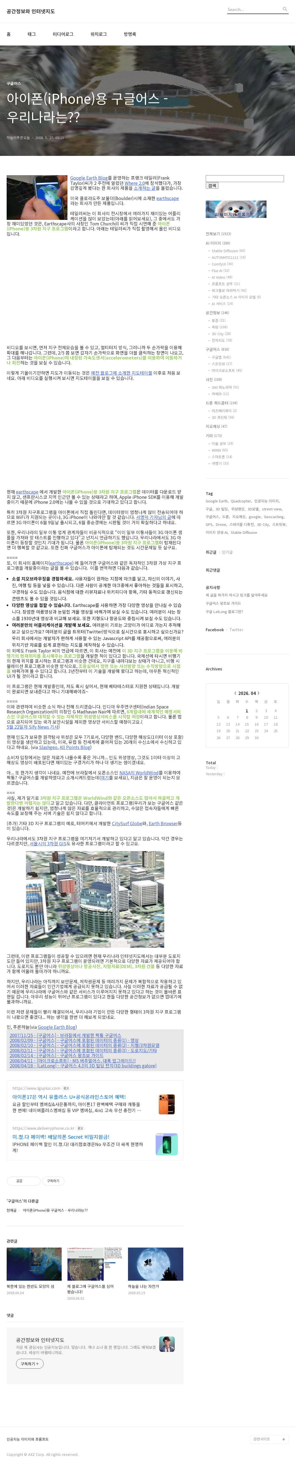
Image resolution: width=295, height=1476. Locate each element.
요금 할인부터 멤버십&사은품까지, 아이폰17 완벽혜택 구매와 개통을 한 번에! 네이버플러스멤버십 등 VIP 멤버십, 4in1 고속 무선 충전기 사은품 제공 (76, 1107)
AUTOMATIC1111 (229, 257)
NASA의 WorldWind (139, 772)
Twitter (236, 629)
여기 (105, 777)
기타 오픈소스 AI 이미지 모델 (236, 297)
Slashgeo (48, 747)
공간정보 (217, 312)
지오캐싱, (239, 516)
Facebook (215, 629)
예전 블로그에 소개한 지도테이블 (121, 372)
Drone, (221, 524)
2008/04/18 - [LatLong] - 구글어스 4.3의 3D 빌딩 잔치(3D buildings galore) (83, 1065)
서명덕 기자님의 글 (153, 517)
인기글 (227, 552)
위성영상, (238, 508)
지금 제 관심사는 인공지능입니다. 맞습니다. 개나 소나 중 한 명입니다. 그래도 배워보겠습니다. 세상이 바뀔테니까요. (86, 1349)
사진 (214, 379)
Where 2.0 (135, 182)
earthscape (167, 198)
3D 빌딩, (222, 508)
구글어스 (217, 349)
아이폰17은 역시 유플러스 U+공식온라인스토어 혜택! (69, 1096)
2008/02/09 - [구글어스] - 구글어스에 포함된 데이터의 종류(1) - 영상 (74, 1040)
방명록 (130, 33)
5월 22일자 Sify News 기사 (32, 726)
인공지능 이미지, (267, 500)
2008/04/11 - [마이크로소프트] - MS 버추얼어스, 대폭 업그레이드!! (73, 1060)
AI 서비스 (222, 303)
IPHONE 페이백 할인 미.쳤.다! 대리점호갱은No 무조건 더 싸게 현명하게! (77, 1147)
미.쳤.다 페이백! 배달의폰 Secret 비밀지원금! (60, 1136)
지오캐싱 (216, 426)
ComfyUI (222, 264)
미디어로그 (63, 33)
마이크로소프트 (227, 370)
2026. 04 (247, 693)
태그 (32, 33)
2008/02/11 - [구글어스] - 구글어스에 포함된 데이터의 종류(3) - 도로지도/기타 (83, 1050)
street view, (272, 508)
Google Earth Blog (89, 177)
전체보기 (218, 233)
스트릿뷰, (279, 524)
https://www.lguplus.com (36, 1088)
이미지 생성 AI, (217, 532)
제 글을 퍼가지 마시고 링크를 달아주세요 (237, 595)
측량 (220, 327)
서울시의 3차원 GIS (48, 843)
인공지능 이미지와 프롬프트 (28, 1439)
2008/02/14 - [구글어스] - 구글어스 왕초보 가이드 (57, 1055)
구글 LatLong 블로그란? (224, 611)
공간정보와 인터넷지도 (31, 11)
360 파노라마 (225, 387)
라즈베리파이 (224, 410)
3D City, (263, 524)
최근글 (211, 552)
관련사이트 (262, 1439)
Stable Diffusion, (244, 532)
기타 (214, 435)
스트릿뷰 (222, 363)
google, (255, 516)
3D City (221, 333)
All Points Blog (75, 747)
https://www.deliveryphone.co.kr (43, 1128)
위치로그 (98, 33)
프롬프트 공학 (226, 283)
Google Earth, (217, 500)
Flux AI (220, 270)
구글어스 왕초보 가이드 (223, 603)
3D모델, (254, 508)
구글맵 (221, 357)
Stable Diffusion (228, 250)
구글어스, (213, 516)
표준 (219, 320)
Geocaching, (274, 516)
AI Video (222, 277)
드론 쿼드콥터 (221, 403)
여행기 (220, 463)
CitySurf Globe (127, 823)
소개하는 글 (145, 187)
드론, (226, 516)
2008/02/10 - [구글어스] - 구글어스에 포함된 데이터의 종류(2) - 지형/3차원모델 (85, 1045)
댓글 (10, 1315)
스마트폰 (222, 456)
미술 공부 (222, 443)
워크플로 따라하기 (229, 290)
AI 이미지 (218, 243)
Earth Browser (163, 823)
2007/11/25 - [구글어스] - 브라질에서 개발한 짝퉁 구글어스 (65, 1035)
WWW (220, 450)
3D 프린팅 (223, 417)
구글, (209, 508)
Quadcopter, (241, 500)
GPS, (210, 524)
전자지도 (222, 340)
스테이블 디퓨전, (242, 524)
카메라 (220, 393)
